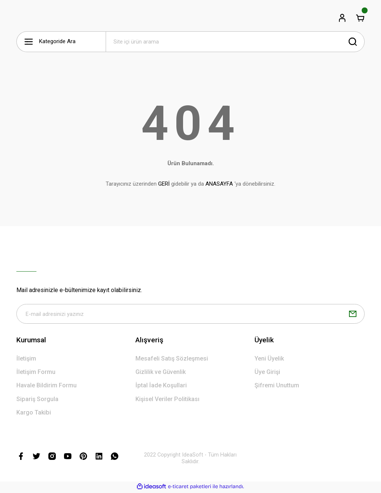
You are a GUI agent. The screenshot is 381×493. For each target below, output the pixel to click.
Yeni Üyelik (269, 359)
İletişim (26, 359)
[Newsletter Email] (190, 314)
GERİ (164, 183)
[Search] (235, 41)
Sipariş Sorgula (37, 399)
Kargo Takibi (33, 413)
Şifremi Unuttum (276, 386)
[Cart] (360, 18)
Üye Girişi (267, 373)
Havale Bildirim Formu (46, 386)
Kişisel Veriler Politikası (167, 399)
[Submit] (353, 314)
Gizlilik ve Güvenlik (160, 373)
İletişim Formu (35, 373)
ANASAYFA (219, 183)
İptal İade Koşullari (161, 386)
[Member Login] (342, 18)
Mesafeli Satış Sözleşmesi (171, 359)
